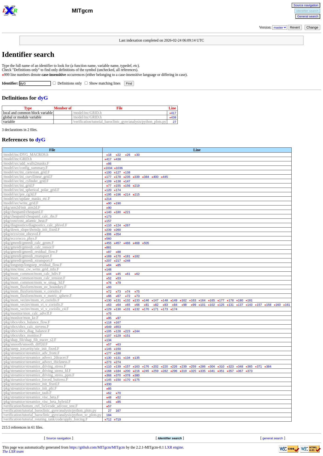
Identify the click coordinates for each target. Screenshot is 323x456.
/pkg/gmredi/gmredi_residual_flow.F (30, 252)
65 (128, 304)
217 (118, 260)
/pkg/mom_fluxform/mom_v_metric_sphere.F (37, 296)
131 (118, 300)
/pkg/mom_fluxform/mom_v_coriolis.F (32, 291)
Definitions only (68, 83)
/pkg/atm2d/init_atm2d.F (21, 207)
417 (173, 113)
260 (118, 229)
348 (240, 366)
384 (146, 177)
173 (108, 216)
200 (127, 371)
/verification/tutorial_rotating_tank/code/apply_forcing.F (45, 419)
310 (221, 366)
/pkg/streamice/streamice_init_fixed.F (31, 384)
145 (108, 349)
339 (137, 177)
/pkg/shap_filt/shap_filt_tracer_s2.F (29, 340)
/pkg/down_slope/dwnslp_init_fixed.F (31, 229)
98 (185, 304)
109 (108, 181)
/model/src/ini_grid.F (19, 185)
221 (127, 212)
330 (108, 384)
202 (155, 366)
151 (127, 335)
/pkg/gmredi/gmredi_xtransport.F (28, 260)
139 (118, 366)
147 (127, 181)
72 (109, 291)
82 (157, 304)
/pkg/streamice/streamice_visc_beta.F (31, 397)
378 (127, 375)
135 (137, 357)
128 (118, 331)
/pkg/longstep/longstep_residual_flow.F (32, 265)
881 (108, 247)
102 (212, 304)
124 (118, 225)
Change (312, 27)
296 (174, 371)
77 (109, 185)
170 (118, 256)
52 (109, 278)
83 (166, 304)
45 (119, 274)
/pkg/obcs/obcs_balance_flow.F (26, 322)
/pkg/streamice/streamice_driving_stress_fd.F (37, 371)
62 (138, 274)
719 (118, 419)
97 (119, 318)
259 (193, 366)
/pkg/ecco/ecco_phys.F (20, 238)
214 (127, 194)
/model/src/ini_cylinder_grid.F (26, 181)
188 (118, 353)
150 (118, 349)
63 (109, 304)
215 (137, 194)
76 (109, 282)
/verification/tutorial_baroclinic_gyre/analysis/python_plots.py (119, 122)
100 (108, 172)
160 (278, 304)
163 (193, 300)
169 (108, 256)
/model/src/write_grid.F (20, 203)
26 (128, 154)
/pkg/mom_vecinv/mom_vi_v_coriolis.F (33, 304)
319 (183, 371)
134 (108, 340)
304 (212, 366)
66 (109, 296)
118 (108, 322)
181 (127, 256)
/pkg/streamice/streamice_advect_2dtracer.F (36, 357)
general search (273, 438)
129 (108, 309)
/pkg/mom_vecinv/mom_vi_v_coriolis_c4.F (36, 309)
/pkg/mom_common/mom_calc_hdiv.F (32, 274)
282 (165, 371)
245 (146, 371)
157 (108, 221)
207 (108, 260)
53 (119, 278)
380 (137, 375)
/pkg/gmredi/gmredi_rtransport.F (27, 256)
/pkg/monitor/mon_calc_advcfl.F (27, 313)
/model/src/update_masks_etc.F (26, 199)
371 (259, 366)
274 (118, 362)
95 (109, 318)
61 (128, 274)
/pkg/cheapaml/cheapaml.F (23, 212)
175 (137, 379)
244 (137, 331)
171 (155, 309)
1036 (119, 168)
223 (127, 331)
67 (119, 296)
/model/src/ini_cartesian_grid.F (26, 172)
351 (221, 371)
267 (127, 225)
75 (138, 291)
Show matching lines (103, 83)
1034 (109, 168)
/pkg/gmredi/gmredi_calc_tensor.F (28, 247)
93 (109, 287)
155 (118, 185)
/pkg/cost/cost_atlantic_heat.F (25, 221)
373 (250, 371)
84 (109, 265)
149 (174, 300)
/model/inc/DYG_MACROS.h (25, 154)
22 (119, 154)
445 (165, 177)
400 (155, 177)
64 (119, 304)
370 (118, 375)
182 (137, 256)
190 (118, 203)
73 (119, 291)
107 (108, 335)
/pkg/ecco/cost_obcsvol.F (22, 234)
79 (119, 282)
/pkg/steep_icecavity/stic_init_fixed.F (31, 349)
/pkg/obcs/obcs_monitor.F (22, 335)
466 (127, 243)
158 (268, 304)
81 (147, 304)
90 (109, 203)
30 (138, 154)
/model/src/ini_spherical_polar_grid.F (31, 190)
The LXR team (13, 451)
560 (108, 238)
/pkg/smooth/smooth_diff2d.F (25, 344)
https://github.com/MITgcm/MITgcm (97, 447)
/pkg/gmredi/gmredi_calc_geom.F (28, 243)
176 (146, 366)
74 (128, 291)
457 (118, 243)
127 (118, 172)
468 (137, 243)
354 (118, 234)
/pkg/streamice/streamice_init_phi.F (30, 388)
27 (174, 122)
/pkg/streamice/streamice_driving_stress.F (34, 366)
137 (240, 304)
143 (250, 304)
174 (118, 190)
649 (108, 327)
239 (108, 229)
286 (202, 366)
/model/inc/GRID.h (87, 113)
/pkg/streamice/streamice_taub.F (27, 393)
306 (108, 234)
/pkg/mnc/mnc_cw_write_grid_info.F (31, 269)
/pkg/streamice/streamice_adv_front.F (31, 353)
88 (119, 252)
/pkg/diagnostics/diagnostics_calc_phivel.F (35, 225)
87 (109, 252)
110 (108, 225)
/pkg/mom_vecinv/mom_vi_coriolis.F (31, 300)
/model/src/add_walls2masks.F (26, 163)
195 (108, 194)
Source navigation (305, 5)
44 (109, 274)
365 (250, 366)
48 (109, 397)
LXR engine (174, 447)
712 (108, 419)
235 (127, 177)
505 (146, 243)
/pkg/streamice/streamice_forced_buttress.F (35, 379)
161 (287, 304)
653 (118, 327)
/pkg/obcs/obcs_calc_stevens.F (26, 327)
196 (118, 194)
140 (108, 212)
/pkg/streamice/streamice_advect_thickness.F (36, 362)
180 (118, 212)
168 (108, 371)
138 (127, 172)
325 (193, 371)
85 (119, 265)
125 (221, 304)
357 (231, 371)
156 (127, 185)
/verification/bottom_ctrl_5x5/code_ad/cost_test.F (40, 406)
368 (108, 375)
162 (183, 300)
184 (118, 371)
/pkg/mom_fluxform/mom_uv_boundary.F (34, 287)
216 (137, 371)
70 (119, 393)
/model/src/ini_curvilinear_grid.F (28, 177)
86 (109, 163)
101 (202, 304)
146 (146, 300)
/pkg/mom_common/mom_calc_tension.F (34, 278)
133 (137, 300)
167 (118, 322)
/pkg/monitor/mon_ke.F (20, 318)
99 (194, 304)
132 (127, 300)
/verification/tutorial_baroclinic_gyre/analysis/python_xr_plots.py (52, 415)
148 (108, 269)
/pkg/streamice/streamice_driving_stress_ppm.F (38, 375)
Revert (295, 27)
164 (202, 300)
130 (108, 300)
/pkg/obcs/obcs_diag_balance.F (26, 331)
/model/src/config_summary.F (25, 168)
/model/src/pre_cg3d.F (20, 194)
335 (202, 371)
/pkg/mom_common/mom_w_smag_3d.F (34, 282)
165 (212, 300)
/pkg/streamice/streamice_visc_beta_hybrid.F (37, 402)
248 (127, 260)
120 (108, 190)
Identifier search (307, 11)
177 (108, 177)
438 (173, 117)
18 (109, 154)
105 (108, 331)
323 (231, 366)
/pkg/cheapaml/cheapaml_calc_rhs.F (30, 216)
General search (307, 16)
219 (137, 185)
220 (165, 366)
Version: (273, 27)
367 (240, 371)
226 (174, 366)
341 (212, 371)
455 (108, 243)
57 (109, 344)
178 (118, 177)
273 (108, 362)
